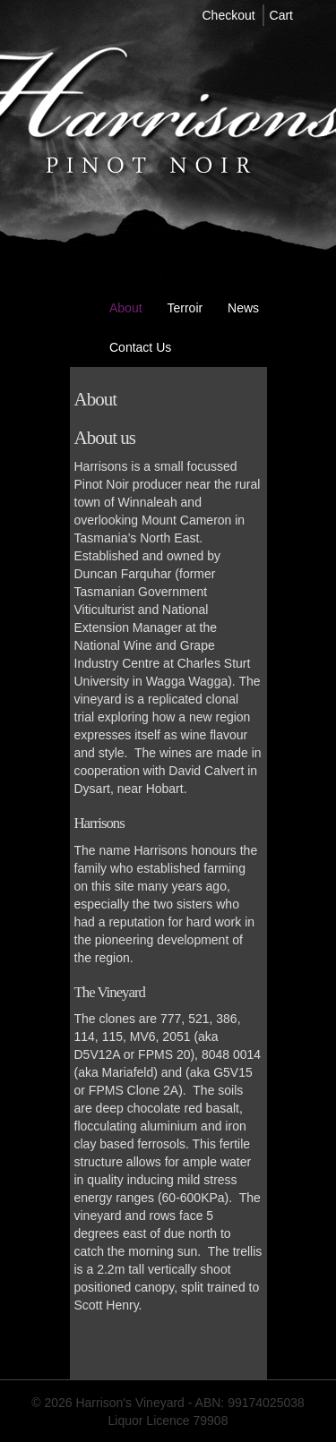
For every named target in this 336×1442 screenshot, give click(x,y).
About (125, 308)
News (243, 308)
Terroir (184, 308)
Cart (281, 15)
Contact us (140, 347)
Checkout (228, 15)
